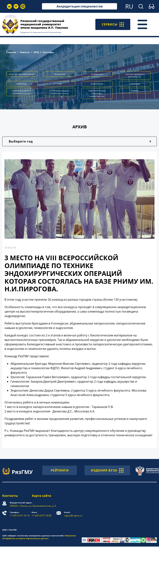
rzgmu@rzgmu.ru (73, 514)
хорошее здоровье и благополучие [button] (134, 75)
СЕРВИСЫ (113, 24)
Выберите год (21, 141)
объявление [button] (59, 74)
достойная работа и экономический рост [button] (22, 92)
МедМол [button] (135, 90)
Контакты (10, 496)
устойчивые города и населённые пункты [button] (59, 92)
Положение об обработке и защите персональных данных (39, 537)
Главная (11, 52)
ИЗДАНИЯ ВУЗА (107, 470)
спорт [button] (59, 83)
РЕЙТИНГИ (60, 470)
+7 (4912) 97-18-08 (41, 514)
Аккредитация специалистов (80, 6)
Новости (25, 52)
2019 (36, 52)
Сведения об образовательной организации (40, 32)
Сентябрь (48, 52)
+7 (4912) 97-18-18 (19, 514)
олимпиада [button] (135, 83)
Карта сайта (41, 496)
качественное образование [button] (22, 74)
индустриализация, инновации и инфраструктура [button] (97, 93)
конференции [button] (97, 74)
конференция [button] (97, 83)
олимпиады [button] (21, 83)
